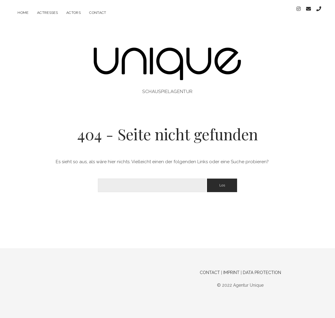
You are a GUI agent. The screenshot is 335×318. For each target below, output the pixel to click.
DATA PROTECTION (262, 267)
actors (73, 13)
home (22, 13)
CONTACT (210, 267)
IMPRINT (231, 267)
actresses (47, 13)
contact (97, 13)
